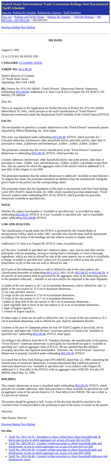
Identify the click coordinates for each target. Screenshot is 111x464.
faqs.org (7, 12)
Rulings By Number (24, 12)
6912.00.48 (22, 91)
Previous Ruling (10, 27)
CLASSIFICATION (30, 62)
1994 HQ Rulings (84, 16)
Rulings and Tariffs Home (29, 16)
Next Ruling (28, 27)
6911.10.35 (52, 272)
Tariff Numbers (72, 12)
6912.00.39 (25, 69)
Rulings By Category (50, 12)
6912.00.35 (81, 272)
